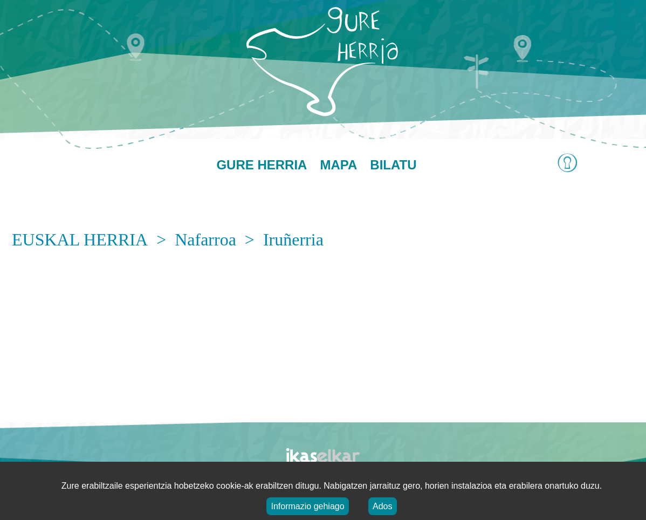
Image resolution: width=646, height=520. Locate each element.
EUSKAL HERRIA (80, 239)
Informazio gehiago (307, 506)
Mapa (338, 165)
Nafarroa (205, 239)
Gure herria (261, 165)
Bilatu (393, 165)
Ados (382, 506)
